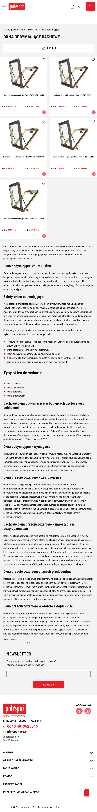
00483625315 (20, 726)
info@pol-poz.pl (15, 731)
